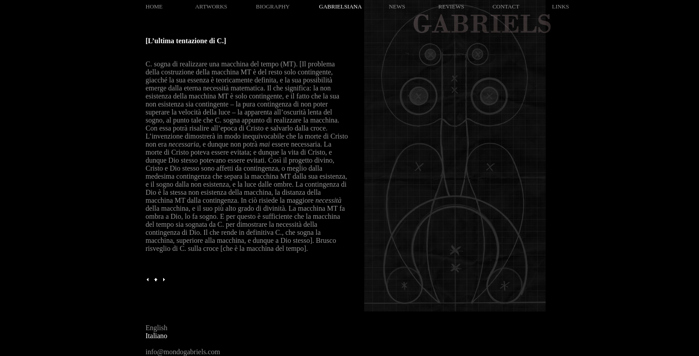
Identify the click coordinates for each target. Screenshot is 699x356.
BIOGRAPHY (273, 6)
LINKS (560, 6)
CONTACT (506, 6)
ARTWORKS (211, 6)
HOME (154, 6)
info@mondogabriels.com (183, 352)
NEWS (397, 6)
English (157, 327)
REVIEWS (451, 6)
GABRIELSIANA (340, 6)
